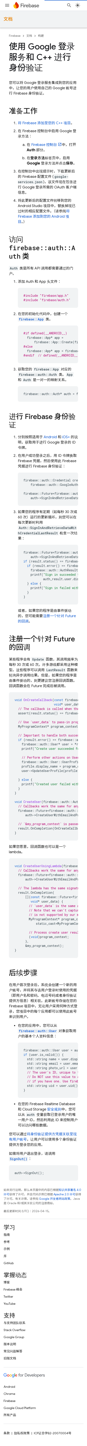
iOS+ (66, 437)
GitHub (9, 1263)
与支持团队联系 (14, 1323)
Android (50, 437)
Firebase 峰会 (13, 1289)
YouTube (9, 1304)
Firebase (15, 36)
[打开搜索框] (69, 5)
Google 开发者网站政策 (54, 1199)
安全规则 (54, 1109)
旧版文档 (10, 1358)
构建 (41, 36)
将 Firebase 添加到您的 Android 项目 (44, 216)
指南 (7, 1235)
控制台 (44, 145)
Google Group (14, 1337)
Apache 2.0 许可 (64, 1194)
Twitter (8, 1297)
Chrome (9, 1394)
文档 (8, 19)
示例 (7, 1249)
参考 (7, 1242)
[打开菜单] (7, 5)
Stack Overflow (14, 1330)
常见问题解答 (13, 1351)
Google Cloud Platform (20, 1408)
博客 (7, 1282)
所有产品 (10, 1415)
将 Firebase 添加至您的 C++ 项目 (44, 123)
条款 (7, 1433)
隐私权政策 (22, 1433)
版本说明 (10, 1344)
